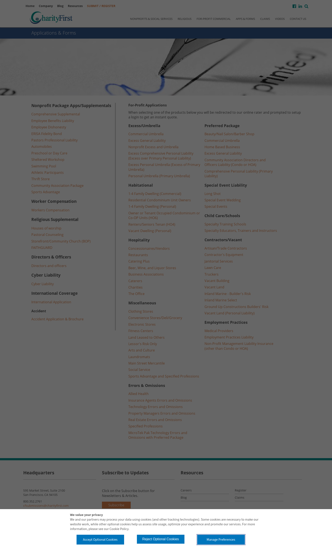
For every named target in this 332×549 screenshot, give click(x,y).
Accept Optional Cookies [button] (100, 539)
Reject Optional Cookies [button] (160, 539)
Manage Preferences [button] (221, 539)
